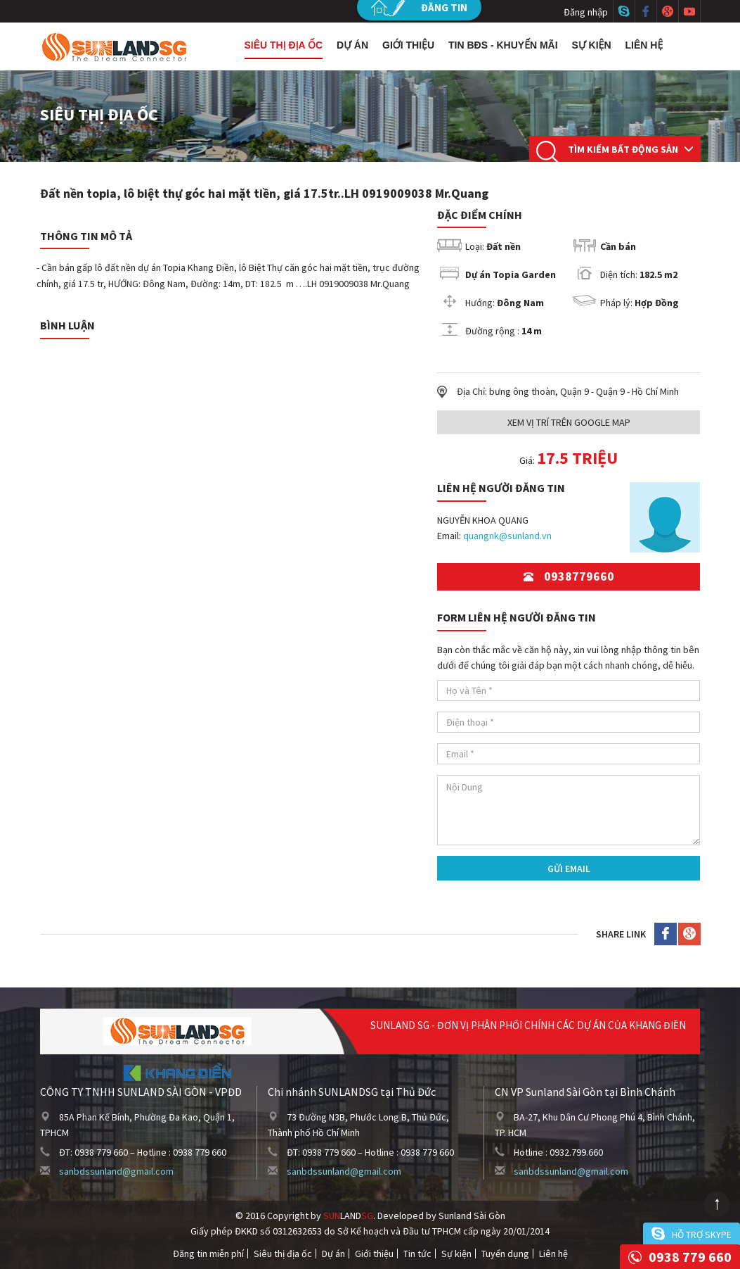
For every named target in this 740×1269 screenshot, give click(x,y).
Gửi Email (568, 868)
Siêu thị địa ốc (284, 45)
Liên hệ (644, 45)
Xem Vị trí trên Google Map (568, 422)
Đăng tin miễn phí (208, 1253)
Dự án (352, 45)
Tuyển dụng (505, 1253)
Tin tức (417, 1253)
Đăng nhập (586, 12)
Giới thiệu (408, 45)
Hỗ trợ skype (702, 1234)
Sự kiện (591, 45)
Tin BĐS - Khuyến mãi (503, 45)
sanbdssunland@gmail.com (116, 1171)
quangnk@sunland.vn (507, 535)
